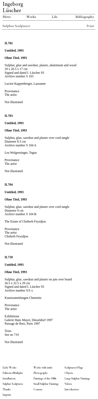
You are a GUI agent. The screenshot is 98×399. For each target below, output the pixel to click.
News (7, 17)
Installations (9, 378)
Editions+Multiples (13, 373)
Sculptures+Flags (74, 367)
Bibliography (84, 17)
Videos (68, 384)
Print (90, 26)
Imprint (7, 395)
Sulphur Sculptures (16, 26)
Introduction (72, 389)
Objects (69, 373)
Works (31, 17)
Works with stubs (42, 367)
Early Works (9, 367)
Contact (37, 389)
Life (54, 17)
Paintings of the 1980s (44, 378)
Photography (40, 373)
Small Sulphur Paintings (46, 384)
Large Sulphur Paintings (77, 378)
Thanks (7, 389)
